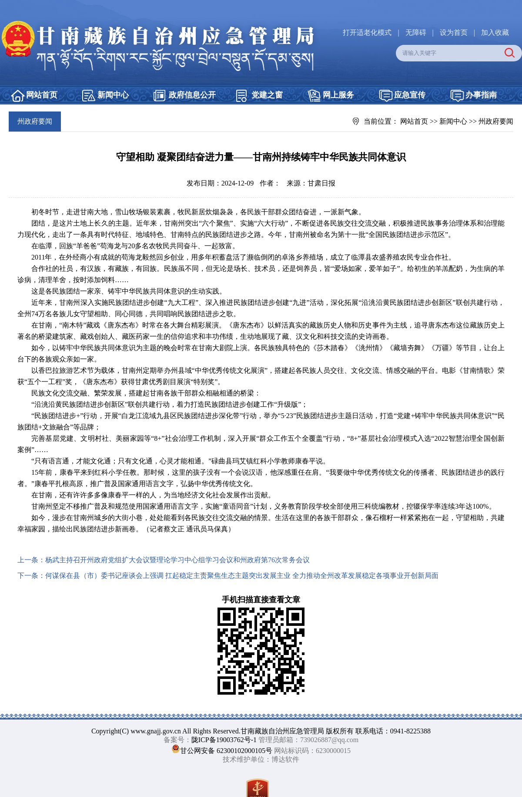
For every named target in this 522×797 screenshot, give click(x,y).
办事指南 (481, 95)
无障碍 (415, 32)
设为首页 (454, 32)
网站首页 (41, 95)
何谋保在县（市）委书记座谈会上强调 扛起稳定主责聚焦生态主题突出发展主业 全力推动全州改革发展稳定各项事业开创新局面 (241, 575)
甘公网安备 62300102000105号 (226, 750)
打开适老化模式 (367, 32)
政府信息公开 (192, 95)
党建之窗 (267, 95)
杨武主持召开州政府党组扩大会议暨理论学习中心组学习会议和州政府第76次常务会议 (177, 560)
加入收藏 (495, 32)
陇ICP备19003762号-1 (224, 739)
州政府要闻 (495, 121)
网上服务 (338, 95)
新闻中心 (113, 95)
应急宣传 (409, 95)
